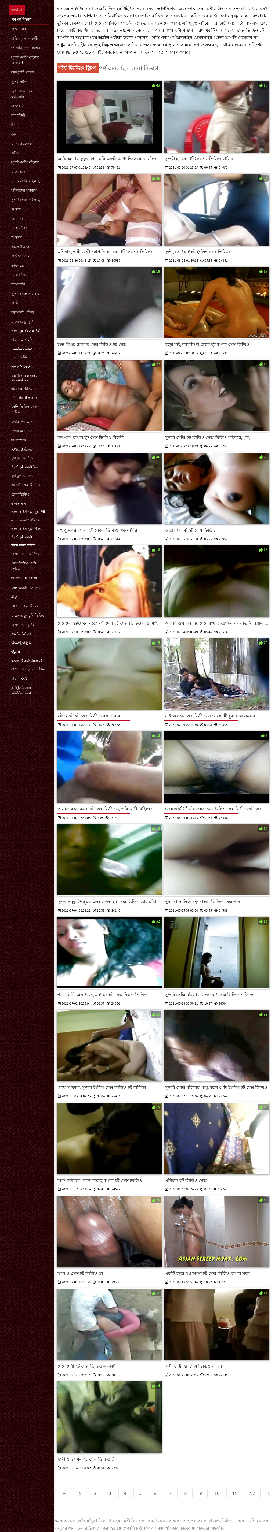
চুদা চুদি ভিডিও (22, 458)
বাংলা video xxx (24, 578)
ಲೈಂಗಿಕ (15, 651)
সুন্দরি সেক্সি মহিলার (25, 162)
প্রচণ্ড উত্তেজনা (21, 246)
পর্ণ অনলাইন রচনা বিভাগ (128, 68)
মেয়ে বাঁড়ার (19, 228)
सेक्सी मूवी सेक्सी (21, 537)
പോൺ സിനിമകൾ (26, 660)
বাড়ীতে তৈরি (20, 256)
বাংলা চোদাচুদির (22, 625)
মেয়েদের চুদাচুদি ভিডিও (28, 615)
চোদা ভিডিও (20, 357)
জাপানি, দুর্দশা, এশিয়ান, (27, 48)
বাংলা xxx (19, 678)
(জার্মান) (17, 218)
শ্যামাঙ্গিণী (18, 115)
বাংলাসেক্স (18, 440)
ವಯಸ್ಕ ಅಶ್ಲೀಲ (21, 642)
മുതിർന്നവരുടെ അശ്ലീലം (24, 377)
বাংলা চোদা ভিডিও (25, 554)
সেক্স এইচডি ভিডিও (25, 587)
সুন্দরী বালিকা (20, 81)
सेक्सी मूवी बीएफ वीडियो (25, 331)
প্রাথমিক (17, 10)
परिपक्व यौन (18, 503)
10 (217, 1493)
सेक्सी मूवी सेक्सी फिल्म (25, 467)
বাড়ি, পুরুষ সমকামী (24, 38)
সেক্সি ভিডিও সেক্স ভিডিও (24, 409)
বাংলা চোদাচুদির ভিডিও (28, 669)
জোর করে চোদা (22, 421)
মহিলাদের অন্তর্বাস (24, 190)
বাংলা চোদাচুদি (21, 339)
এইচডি (16, 153)
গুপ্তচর (16, 209)
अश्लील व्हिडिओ (21, 634)
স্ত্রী (13, 124)
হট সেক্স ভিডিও (22, 388)
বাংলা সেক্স (19, 29)
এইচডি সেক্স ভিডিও (25, 485)
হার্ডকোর (17, 106)
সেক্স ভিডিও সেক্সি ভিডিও (24, 566)
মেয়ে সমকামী (20, 171)
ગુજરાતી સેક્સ (21, 449)
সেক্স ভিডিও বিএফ (24, 606)
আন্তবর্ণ (16, 237)
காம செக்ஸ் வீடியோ (27, 520)
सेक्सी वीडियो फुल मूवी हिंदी (28, 512)
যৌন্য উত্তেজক (21, 143)
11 (234, 1493)
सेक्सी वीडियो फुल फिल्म (26, 528)
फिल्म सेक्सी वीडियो (23, 545)
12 (252, 1493)
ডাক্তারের (18, 265)
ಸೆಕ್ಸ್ (14, 596)
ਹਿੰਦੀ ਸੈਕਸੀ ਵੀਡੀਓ (24, 398)
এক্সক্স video (20, 366)
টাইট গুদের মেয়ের (138, 8)
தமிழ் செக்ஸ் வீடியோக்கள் (21, 690)
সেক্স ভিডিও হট (250, 30)
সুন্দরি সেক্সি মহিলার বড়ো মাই (25, 60)
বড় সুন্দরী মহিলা (22, 72)
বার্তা (14, 303)
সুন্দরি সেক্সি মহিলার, (25, 181)
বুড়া (14, 134)
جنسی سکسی (21, 348)
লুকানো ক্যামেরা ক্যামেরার (22, 94)
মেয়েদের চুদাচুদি (22, 321)
